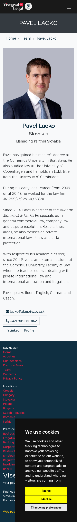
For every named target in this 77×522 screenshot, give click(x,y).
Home (7, 352)
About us (9, 356)
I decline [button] (46, 499)
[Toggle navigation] (69, 6)
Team (7, 370)
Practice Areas (13, 365)
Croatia (8, 390)
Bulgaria (8, 408)
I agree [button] (46, 490)
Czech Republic (14, 413)
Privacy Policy (12, 378)
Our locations (12, 361)
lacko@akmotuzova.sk (25, 311)
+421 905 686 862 (21, 321)
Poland (7, 404)
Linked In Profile (20, 330)
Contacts (9, 374)
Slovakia (9, 399)
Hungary (9, 395)
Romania (9, 417)
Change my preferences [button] (46, 507)
